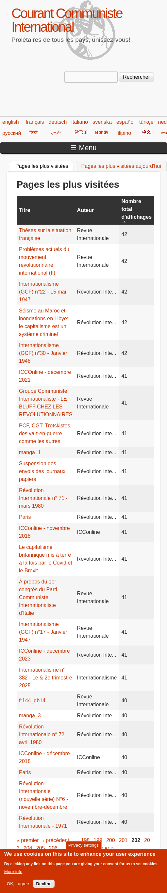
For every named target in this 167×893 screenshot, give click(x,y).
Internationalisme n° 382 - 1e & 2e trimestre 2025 (45, 677)
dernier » (103, 848)
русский (11, 133)
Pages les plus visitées (44, 165)
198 (85, 840)
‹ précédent (56, 840)
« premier (28, 840)
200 (110, 840)
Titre (24, 210)
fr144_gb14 (32, 700)
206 (53, 848)
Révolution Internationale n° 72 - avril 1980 (43, 734)
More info (13, 873)
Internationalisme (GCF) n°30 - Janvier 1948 (43, 353)
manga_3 (30, 715)
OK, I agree (18, 885)
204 (28, 848)
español (125, 122)
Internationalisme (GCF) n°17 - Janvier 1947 (43, 632)
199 (97, 840)
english (10, 122)
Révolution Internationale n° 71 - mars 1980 (43, 498)
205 (40, 848)
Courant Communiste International (66, 20)
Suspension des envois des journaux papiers (42, 471)
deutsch (57, 122)
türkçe (146, 122)
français (34, 122)
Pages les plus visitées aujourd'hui (121, 166)
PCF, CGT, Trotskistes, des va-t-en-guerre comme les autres (45, 433)
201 (123, 840)
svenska (102, 122)
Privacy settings (83, 847)
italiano (80, 122)
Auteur (85, 210)
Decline (43, 885)
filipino (123, 133)
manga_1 (30, 452)
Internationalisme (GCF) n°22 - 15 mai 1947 (42, 291)
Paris (25, 517)
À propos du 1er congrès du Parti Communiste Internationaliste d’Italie (38, 597)
